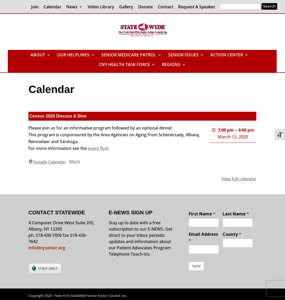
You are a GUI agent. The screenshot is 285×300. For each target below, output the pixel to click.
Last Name (236, 214)
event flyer (98, 148)
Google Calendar (47, 161)
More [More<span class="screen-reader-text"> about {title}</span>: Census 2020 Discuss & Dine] (74, 161)
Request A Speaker (196, 7)
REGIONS (171, 65)
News (71, 7)
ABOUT (38, 55)
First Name (202, 214)
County (232, 234)
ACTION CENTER (226, 55)
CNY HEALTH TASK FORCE (124, 65)
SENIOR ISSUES (183, 55)
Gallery (126, 7)
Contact (165, 7)
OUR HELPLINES (73, 55)
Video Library (101, 7)
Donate (145, 7)
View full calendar (239, 179)
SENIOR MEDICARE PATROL (128, 55)
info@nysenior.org (46, 248)
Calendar (52, 7)
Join (35, 7)
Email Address (203, 237)
